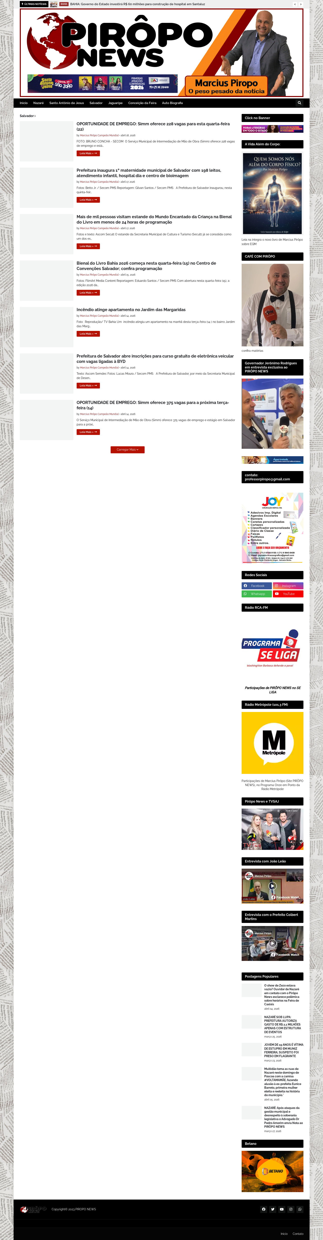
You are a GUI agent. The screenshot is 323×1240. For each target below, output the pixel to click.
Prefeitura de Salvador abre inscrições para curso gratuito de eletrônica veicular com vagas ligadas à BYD (155, 359)
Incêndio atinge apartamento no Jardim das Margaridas (131, 309)
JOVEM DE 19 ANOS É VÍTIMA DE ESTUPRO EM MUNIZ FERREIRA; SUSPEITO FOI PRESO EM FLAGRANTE (283, 1050)
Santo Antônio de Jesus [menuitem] (66, 103)
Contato (298, 1233)
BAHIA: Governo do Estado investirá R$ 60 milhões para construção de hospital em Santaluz (137, 4)
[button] (295, 4)
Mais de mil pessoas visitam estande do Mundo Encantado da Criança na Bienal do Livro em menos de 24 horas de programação (154, 219)
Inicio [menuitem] (24, 103)
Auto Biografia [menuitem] (172, 103)
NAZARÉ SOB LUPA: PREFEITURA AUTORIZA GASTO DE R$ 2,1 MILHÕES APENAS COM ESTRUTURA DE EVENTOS (282, 1024)
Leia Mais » (87, 153)
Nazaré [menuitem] (38, 103)
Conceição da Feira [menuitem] (142, 103)
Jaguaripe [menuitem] (115, 103)
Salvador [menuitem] (96, 103)
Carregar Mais (126, 449)
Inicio (284, 1233)
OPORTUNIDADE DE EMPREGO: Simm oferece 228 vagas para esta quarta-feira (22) (153, 126)
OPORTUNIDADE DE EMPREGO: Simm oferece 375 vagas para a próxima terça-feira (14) (153, 405)
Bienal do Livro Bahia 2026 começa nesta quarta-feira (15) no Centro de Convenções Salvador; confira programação (146, 266)
